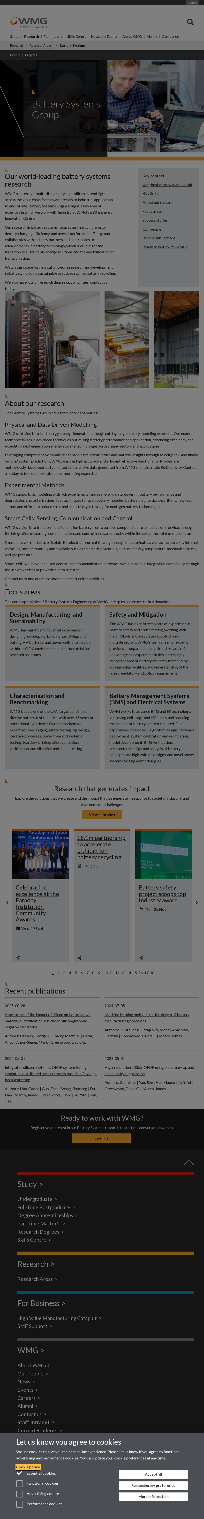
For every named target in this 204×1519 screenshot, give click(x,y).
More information (153, 1496)
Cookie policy (28, 1467)
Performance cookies (39, 1504)
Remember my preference (153, 1485)
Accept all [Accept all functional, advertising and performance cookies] (153, 1474)
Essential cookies (36, 1472)
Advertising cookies (38, 1494)
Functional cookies (37, 1484)
